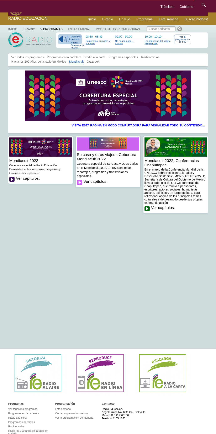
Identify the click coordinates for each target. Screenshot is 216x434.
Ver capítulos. (28, 178)
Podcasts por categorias (118, 29)
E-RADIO (29, 29)
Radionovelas (150, 57)
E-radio (107, 19)
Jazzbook (93, 61)
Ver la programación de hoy (182, 39)
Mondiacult (76, 61)
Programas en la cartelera (64, 57)
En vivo (124, 19)
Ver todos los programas (27, 57)
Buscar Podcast (196, 19)
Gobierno (186, 7)
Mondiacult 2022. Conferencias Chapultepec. (171, 162)
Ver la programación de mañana (74, 417)
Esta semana (168, 19)
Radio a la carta (94, 57)
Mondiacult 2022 (23, 160)
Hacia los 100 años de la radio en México (38, 61)
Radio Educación (28, 18)
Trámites (166, 7)
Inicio (92, 19)
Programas (144, 19)
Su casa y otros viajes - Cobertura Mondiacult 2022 (106, 156)
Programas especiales (123, 57)
